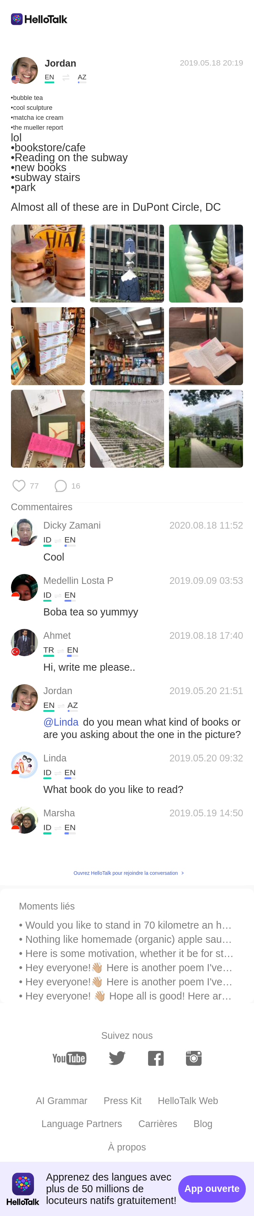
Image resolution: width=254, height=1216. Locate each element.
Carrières (157, 1124)
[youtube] (69, 1058)
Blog (203, 1124)
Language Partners (81, 1124)
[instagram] (194, 1058)
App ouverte (211, 1188)
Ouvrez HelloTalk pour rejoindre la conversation (126, 873)
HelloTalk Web (188, 1101)
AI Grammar (62, 1101)
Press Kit (123, 1101)
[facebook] (156, 1058)
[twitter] (117, 1058)
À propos (127, 1147)
